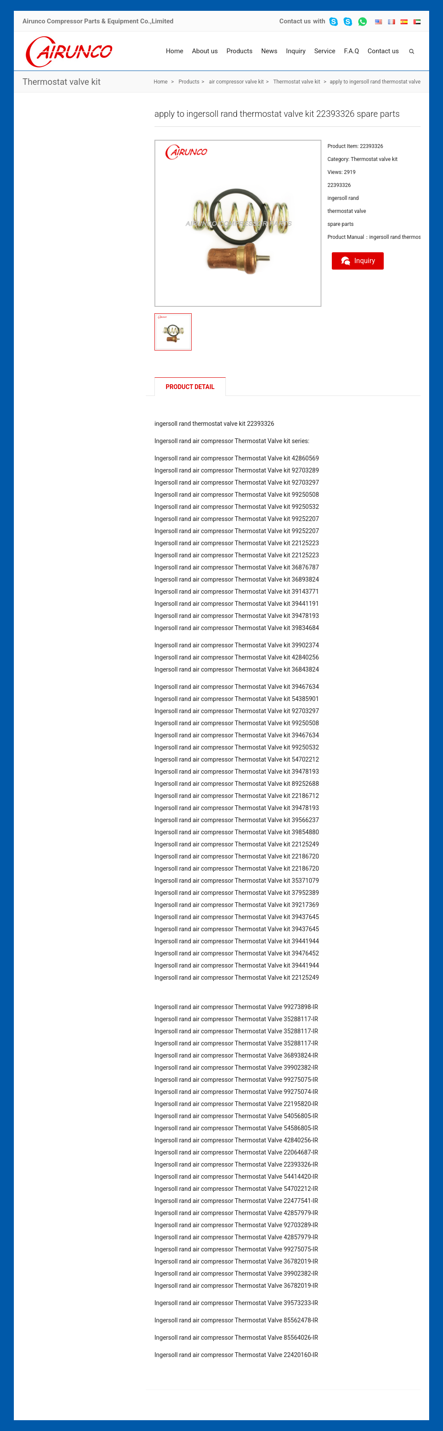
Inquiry (295, 51)
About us (205, 51)
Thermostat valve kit (61, 82)
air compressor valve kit (236, 82)
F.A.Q (351, 51)
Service (324, 51)
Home (174, 51)
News (269, 51)
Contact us (295, 21)
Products (239, 51)
